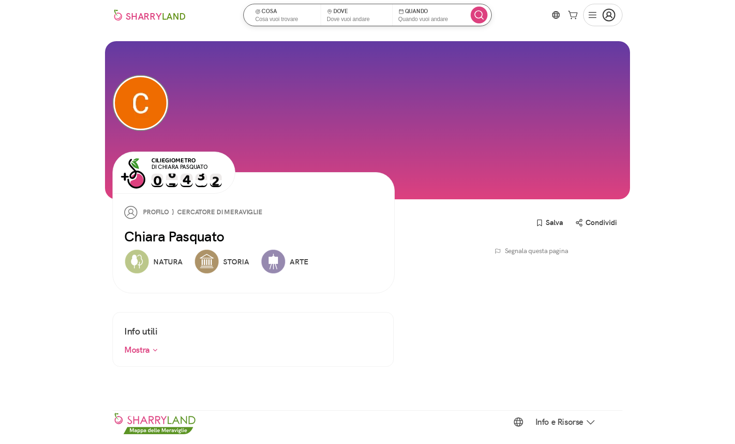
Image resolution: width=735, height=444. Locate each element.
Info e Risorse (565, 422)
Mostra (141, 349)
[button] (285, 15)
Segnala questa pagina (531, 251)
